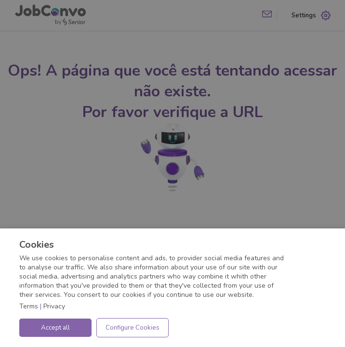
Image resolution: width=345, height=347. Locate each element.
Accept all (55, 327)
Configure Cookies (132, 327)
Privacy (54, 306)
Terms (28, 306)
